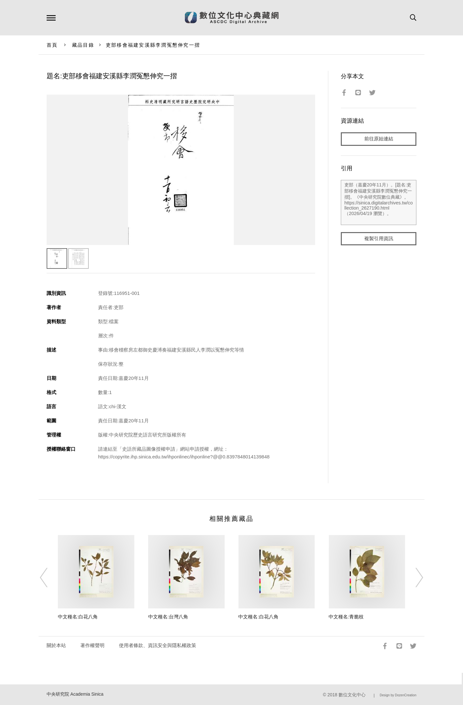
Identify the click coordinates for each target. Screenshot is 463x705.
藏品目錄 (83, 45)
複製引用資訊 (378, 238)
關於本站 (56, 645)
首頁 (52, 45)
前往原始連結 (378, 139)
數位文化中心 (352, 694)
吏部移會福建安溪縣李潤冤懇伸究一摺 (153, 45)
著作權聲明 (92, 645)
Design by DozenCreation (398, 695)
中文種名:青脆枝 (346, 616)
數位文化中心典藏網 (231, 18)
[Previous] (49, 577)
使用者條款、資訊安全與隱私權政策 (157, 645)
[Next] (413, 577)
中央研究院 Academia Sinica (75, 694)
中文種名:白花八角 (78, 616)
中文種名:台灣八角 (168, 616)
